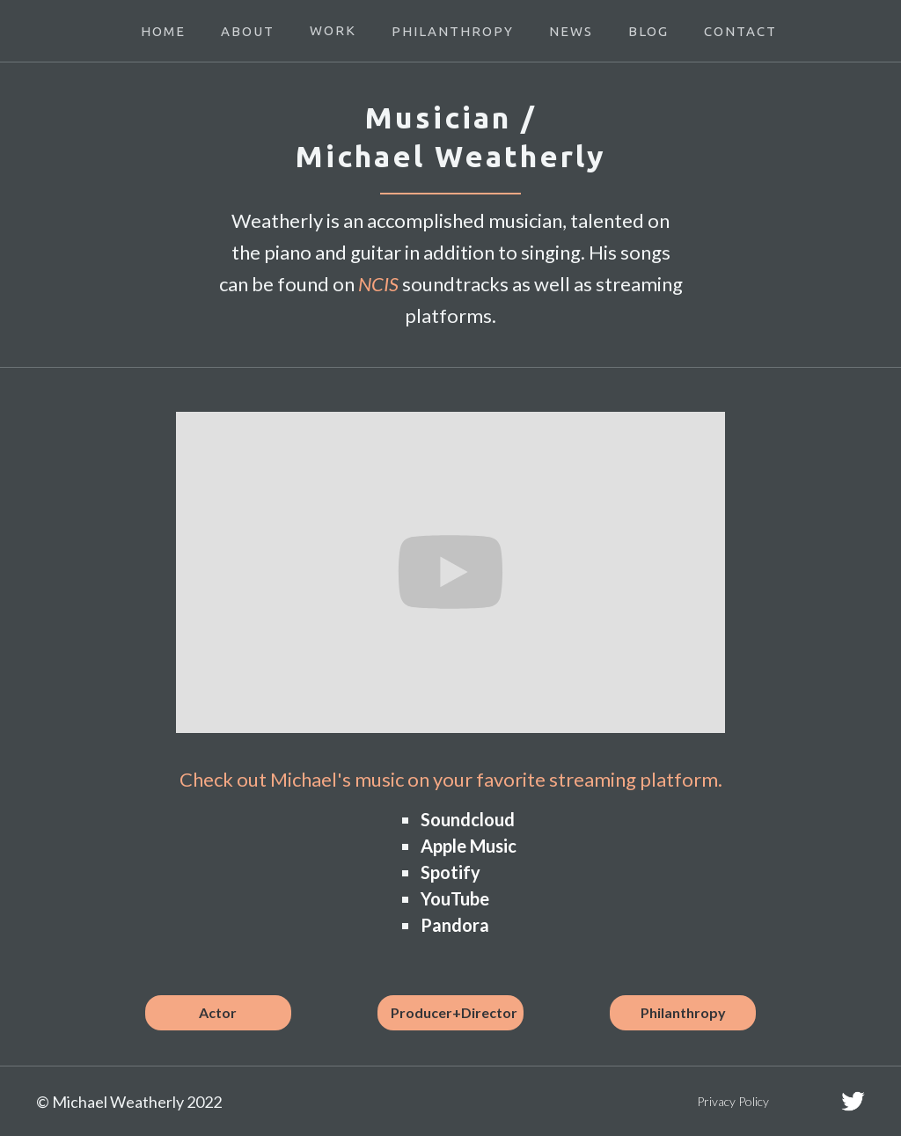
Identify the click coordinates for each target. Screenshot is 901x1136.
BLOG (648, 31)
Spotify (450, 872)
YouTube (455, 898)
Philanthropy (683, 1012)
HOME (163, 31)
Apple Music (468, 845)
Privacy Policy (733, 1101)
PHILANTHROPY (453, 31)
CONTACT (740, 31)
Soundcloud (468, 819)
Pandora (455, 925)
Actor (218, 1012)
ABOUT (248, 31)
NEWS (571, 31)
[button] (333, 31)
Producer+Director (454, 1012)
